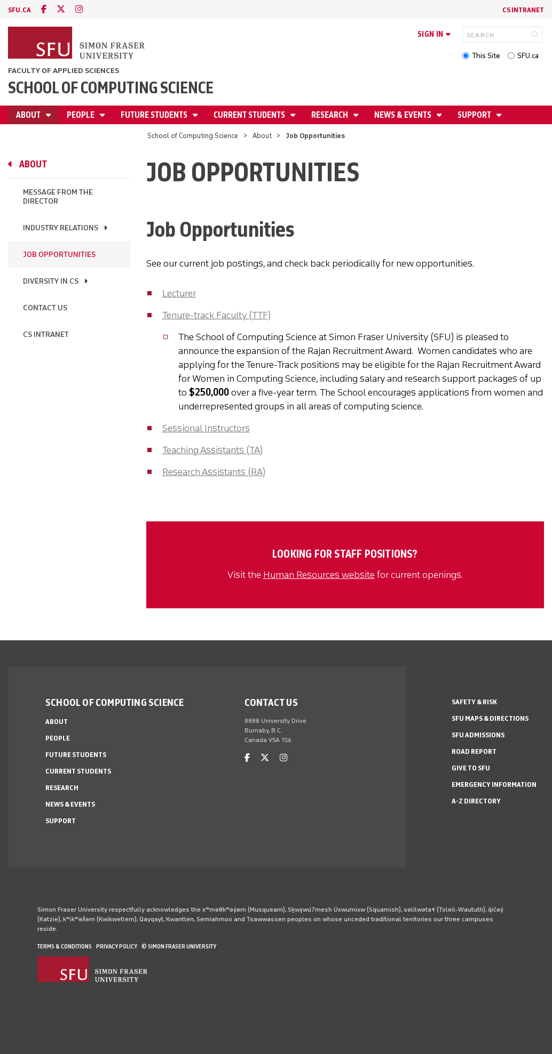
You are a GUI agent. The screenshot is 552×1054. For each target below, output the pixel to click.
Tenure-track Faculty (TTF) (216, 315)
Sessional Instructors (206, 428)
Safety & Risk (474, 701)
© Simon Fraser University (178, 946)
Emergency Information (494, 784)
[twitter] (61, 9)
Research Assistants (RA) (213, 472)
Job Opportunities (59, 254)
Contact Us (45, 307)
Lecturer (179, 293)
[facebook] (43, 9)
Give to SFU (471, 768)
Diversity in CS (50, 281)
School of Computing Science (111, 88)
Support (475, 115)
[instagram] (79, 9)
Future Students (155, 115)
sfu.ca (19, 9)
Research (330, 115)
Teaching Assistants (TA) (212, 450)
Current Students (250, 115)
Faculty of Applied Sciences (63, 70)
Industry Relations (60, 227)
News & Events (403, 115)
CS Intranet (523, 9)
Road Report (474, 751)
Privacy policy (116, 946)
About (29, 115)
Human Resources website (319, 575)
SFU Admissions (478, 734)
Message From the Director (58, 197)
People (81, 115)
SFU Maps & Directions (490, 718)
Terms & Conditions (64, 946)
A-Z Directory (476, 801)
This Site (486, 55)
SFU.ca (528, 55)
